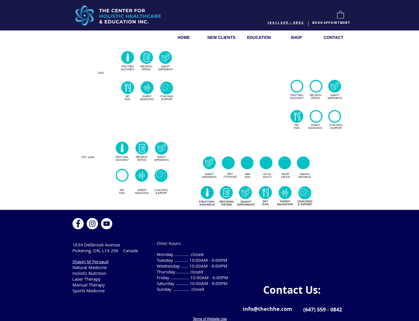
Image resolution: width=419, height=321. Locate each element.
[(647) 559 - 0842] (286, 22)
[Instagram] (92, 223)
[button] (340, 14)
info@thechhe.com (267, 309)
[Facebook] (78, 223)
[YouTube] (106, 223)
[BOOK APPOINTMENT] (332, 22)
